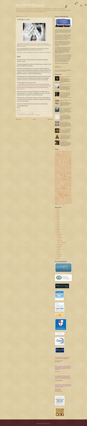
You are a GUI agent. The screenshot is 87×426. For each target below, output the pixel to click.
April (58, 252)
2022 (57, 212)
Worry (70, 203)
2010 (57, 232)
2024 (57, 209)
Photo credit (19, 110)
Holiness (65, 173)
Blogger (49, 423)
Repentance (33, 114)
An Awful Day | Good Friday (64, 92)
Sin (57, 194)
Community (61, 161)
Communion (57, 161)
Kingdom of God (66, 179)
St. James (56, 196)
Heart (70, 172)
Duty (62, 163)
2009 (57, 258)
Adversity (26, 114)
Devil (65, 162)
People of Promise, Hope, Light (65, 108)
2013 (57, 227)
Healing (68, 172)
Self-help (67, 192)
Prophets (56, 187)
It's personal (68, 177)
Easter (70, 163)
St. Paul (61, 197)
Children (70, 159)
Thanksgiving (57, 199)
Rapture (70, 187)
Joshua (69, 178)
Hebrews (56, 173)
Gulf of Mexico (63, 172)
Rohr (70, 189)
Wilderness (67, 203)
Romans (56, 191)
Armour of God (69, 154)
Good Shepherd (68, 171)
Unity (56, 202)
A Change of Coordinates (61, 242)
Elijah (67, 164)
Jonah (66, 178)
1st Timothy (62, 152)
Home (34, 119)
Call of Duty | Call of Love (64, 121)
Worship (56, 204)
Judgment (58, 179)
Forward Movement (57, 169)
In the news (63, 176)
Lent (58, 180)
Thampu (38, 114)
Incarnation (69, 176)
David (58, 162)
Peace (59, 185)
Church (62, 160)
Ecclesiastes (61, 164)
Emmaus (70, 164)
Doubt (70, 162)
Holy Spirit (69, 173)
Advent (58, 154)
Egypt (65, 164)
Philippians (56, 186)
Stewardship (57, 198)
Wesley (64, 203)
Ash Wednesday (58, 155)
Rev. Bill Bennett (34, 43)
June (58, 249)
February (58, 254)
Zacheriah (63, 204)
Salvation (67, 191)
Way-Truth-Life (60, 203)
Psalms (64, 187)
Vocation (56, 203)
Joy (70, 178)
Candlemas (66, 159)
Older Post (50, 119)
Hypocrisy (56, 176)
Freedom (62, 169)
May (58, 251)
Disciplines (67, 162)
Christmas (57, 160)
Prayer (65, 186)
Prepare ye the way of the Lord (65, 134)
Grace (56, 172)
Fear (29, 114)
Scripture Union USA (64, 57)
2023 (57, 211)
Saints (64, 191)
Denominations (61, 162)
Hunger (64, 174)
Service (61, 193)
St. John (60, 196)
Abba (66, 153)
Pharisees (69, 185)
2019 (57, 217)
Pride (67, 186)
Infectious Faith (59, 240)
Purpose (67, 187)
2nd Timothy (63, 153)
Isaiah (64, 177)
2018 (57, 219)
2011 (57, 231)
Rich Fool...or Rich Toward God (65, 128)
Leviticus (61, 180)
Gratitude (59, 172)
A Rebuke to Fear (60, 237)
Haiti (66, 172)
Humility (61, 174)
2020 (57, 216)
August (58, 246)
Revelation (57, 189)
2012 (57, 229)
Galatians (64, 170)
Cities (65, 160)
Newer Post (18, 119)
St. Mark (68, 196)
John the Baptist (63, 178)
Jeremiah (56, 178)
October (58, 235)
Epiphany (59, 165)
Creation (69, 161)
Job (58, 178)
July (58, 247)
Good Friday (64, 171)
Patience (56, 185)
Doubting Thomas (63, 140)
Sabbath (62, 191)
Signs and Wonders (65, 193)
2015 (57, 224)
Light (64, 180)
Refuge (61, 188)
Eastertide (56, 164)
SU (36, 114)
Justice (61, 179)
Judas (56, 179)
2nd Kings (60, 153)
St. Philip (70, 197)
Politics (59, 186)
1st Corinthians (62, 151)
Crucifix (56, 162)
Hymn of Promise (68, 174)
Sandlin (63, 192)
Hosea (58, 174)
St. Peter (66, 197)
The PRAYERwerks (30, 5)
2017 (57, 221)
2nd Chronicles (22, 114)
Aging (66, 154)
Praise (62, 186)
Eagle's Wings (65, 163)
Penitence (62, 185)
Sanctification (59, 192)
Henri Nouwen (60, 173)
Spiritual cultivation (64, 195)
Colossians (69, 160)
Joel (59, 178)
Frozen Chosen (66, 169)
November (59, 234)
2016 (57, 222)
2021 (57, 214)
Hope (56, 174)
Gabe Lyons (60, 170)
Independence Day (58, 177)
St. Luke (64, 196)
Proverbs (59, 187)
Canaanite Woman (61, 159)
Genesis (67, 170)
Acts (68, 153)
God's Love (59, 171)
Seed (65, 192)
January (58, 256)
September (59, 244)
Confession (65, 161)
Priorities (69, 186)
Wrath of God (60, 204)
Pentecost (66, 185)
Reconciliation (57, 188)
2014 (57, 226)
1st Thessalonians (57, 152)
